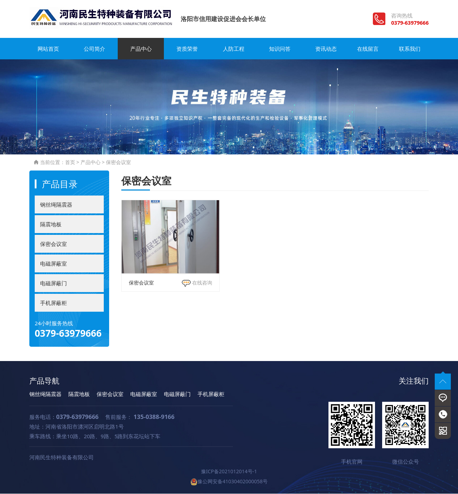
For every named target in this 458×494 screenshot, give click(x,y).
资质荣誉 (183, 49)
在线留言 (365, 49)
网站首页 (47, 49)
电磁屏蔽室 (53, 263)
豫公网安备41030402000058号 (229, 481)
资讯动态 (319, 49)
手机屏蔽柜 (53, 303)
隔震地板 (51, 224)
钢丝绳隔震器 (56, 204)
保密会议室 (118, 162)
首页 (70, 162)
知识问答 (274, 49)
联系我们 (410, 49)
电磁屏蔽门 (53, 283)
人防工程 (229, 49)
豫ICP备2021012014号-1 (229, 471)
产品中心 (138, 49)
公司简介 (93, 49)
